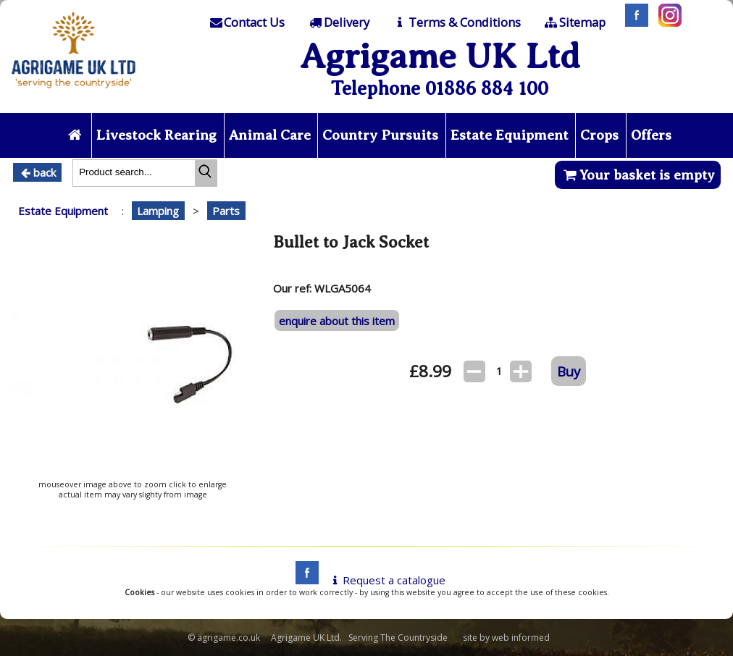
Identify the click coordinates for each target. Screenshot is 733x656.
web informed (521, 637)
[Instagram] (666, 22)
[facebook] (303, 580)
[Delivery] (339, 22)
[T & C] (456, 22)
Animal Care (270, 135)
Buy (568, 371)
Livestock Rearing (156, 135)
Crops (599, 135)
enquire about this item (337, 321)
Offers (651, 135)
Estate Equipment (510, 135)
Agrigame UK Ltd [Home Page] (440, 56)
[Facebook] (633, 22)
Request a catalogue (386, 580)
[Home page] (73, 92)
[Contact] (246, 22)
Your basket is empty (638, 174)
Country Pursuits (380, 135)
